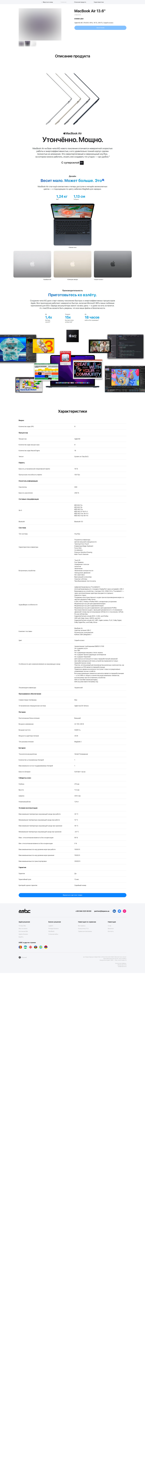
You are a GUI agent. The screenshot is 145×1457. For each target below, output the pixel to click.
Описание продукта (80, 2)
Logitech (50, 926)
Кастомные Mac (23, 931)
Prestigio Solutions (53, 928)
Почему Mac (22, 926)
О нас (109, 926)
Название (63, 2)
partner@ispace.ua (101, 911)
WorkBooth (51, 931)
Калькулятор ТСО (83, 928)
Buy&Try (21, 937)
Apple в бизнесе (23, 934)
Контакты (111, 931)
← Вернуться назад (47, 2)
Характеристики (99, 2)
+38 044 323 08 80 (83, 911)
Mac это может (23, 928)
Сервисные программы (85, 931)
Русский (24, 957)
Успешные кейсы (53, 934)
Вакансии (111, 928)
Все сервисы (81, 926)
